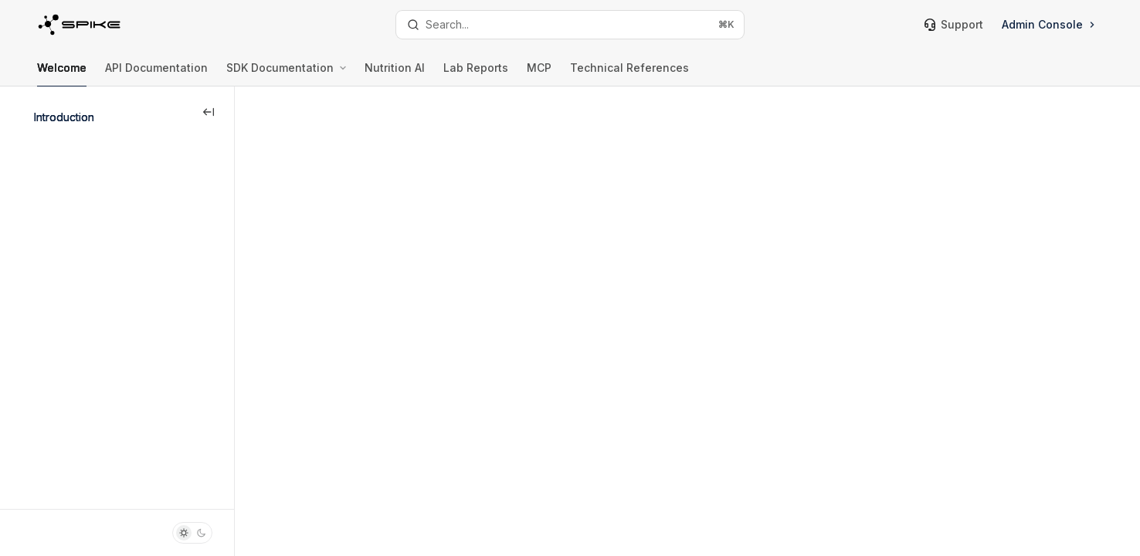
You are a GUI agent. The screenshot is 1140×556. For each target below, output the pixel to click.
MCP (539, 73)
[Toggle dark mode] (192, 533)
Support (953, 24)
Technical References (629, 73)
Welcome (62, 73)
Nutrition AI (395, 73)
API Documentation (156, 73)
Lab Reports (475, 73)
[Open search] (569, 25)
